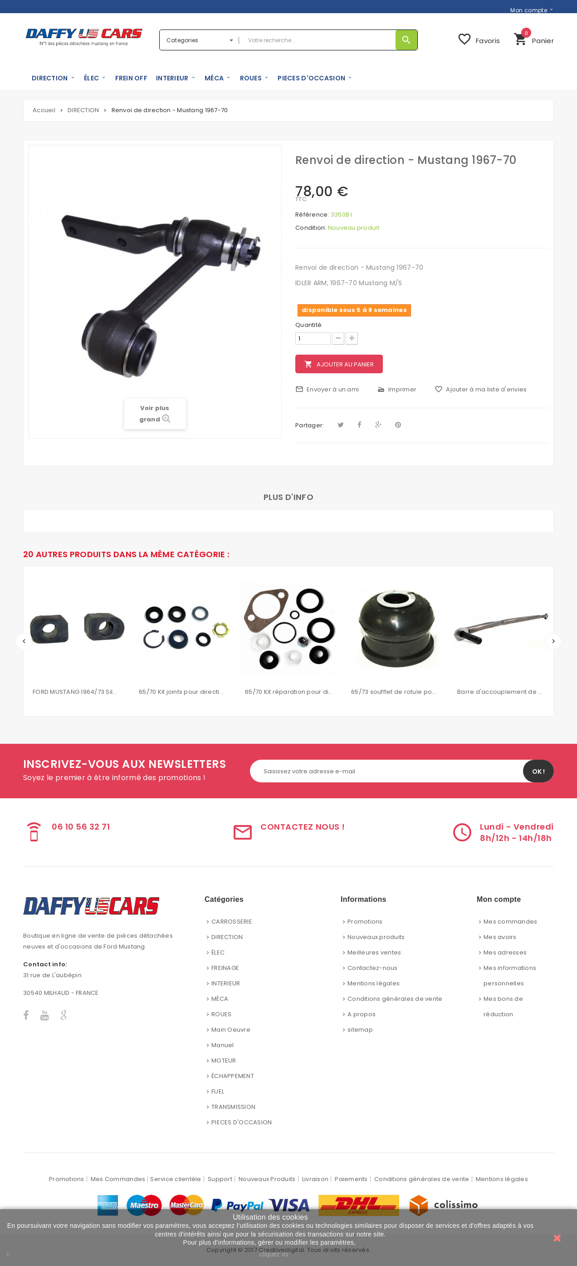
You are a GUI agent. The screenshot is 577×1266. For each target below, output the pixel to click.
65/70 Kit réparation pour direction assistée (289, 692)
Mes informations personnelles (510, 976)
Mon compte (528, 10)
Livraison (315, 1179)
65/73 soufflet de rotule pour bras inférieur (395, 692)
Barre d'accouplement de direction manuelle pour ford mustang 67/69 (501, 692)
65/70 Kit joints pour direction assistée (183, 692)
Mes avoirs (500, 937)
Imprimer (396, 389)
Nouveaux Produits (267, 1179)
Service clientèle (175, 1179)
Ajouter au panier (339, 364)
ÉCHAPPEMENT (232, 1076)
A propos (361, 1014)
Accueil (44, 110)
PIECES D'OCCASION (241, 1122)
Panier (533, 38)
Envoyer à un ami (327, 389)
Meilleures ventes (374, 952)
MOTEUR (223, 1060)
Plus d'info (288, 497)
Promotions (365, 921)
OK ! (538, 771)
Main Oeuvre (230, 1029)
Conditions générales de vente (395, 998)
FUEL (217, 1091)
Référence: (312, 215)
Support (220, 1179)
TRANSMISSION (233, 1107)
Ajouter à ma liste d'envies (481, 389)
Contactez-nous (372, 968)
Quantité (308, 325)
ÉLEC (218, 952)
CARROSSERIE (231, 921)
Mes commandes (510, 921)
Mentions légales (373, 983)
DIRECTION (227, 937)
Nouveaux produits (376, 937)
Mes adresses (505, 952)
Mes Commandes (118, 1179)
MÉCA (219, 998)
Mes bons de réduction (503, 1006)
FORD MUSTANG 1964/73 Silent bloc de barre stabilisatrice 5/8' (77, 692)
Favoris (478, 39)
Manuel (222, 1045)
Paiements (351, 1179)
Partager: (309, 425)
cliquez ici (273, 1254)
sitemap (360, 1029)
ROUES (221, 1014)
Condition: (311, 228)
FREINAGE (225, 968)
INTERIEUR (225, 983)
